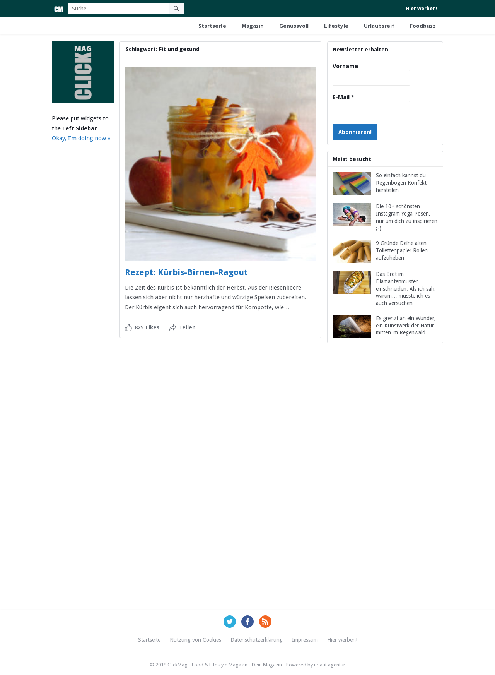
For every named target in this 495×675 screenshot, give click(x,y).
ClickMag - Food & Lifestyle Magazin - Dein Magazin (224, 665)
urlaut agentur (329, 665)
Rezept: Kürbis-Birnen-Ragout (186, 272)
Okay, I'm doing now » (81, 138)
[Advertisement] (385, 485)
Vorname (345, 66)
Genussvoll (294, 26)
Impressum (305, 640)
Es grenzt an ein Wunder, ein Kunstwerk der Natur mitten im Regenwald (406, 325)
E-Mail (343, 97)
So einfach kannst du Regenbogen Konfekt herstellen (401, 182)
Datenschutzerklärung (256, 640)
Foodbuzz (422, 26)
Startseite (212, 26)
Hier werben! (421, 8)
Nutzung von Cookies (195, 640)
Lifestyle (336, 26)
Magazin (253, 26)
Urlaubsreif (379, 26)
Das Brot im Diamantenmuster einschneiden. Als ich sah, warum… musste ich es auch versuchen (406, 288)
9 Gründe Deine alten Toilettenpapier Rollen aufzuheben (402, 250)
